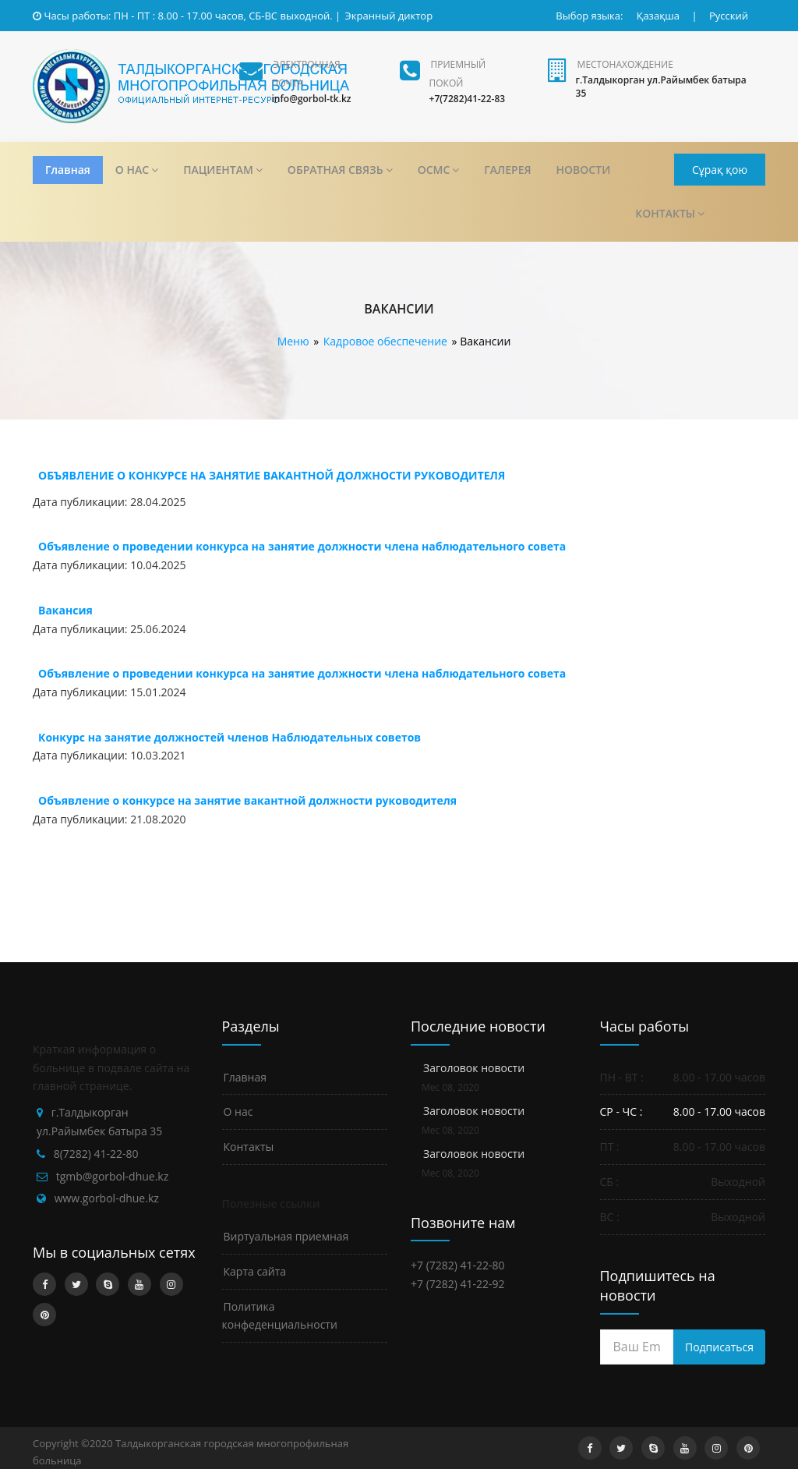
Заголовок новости (473, 1067)
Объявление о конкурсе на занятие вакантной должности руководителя (247, 800)
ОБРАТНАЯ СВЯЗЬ (340, 169)
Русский (728, 16)
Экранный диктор (389, 16)
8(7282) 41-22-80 (96, 1153)
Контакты (249, 1146)
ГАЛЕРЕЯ (507, 169)
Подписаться (719, 1347)
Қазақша (658, 16)
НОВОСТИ (583, 169)
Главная (67, 169)
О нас (238, 1111)
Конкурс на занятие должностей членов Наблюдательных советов (229, 737)
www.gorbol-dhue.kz (107, 1198)
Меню (293, 341)
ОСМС (439, 169)
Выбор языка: (589, 16)
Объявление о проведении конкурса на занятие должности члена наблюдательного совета (302, 546)
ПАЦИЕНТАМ (223, 169)
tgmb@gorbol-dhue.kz (112, 1176)
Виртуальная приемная (286, 1236)
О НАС (136, 169)
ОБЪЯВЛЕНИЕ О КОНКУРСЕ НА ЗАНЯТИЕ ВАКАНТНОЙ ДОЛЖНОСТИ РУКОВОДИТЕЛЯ (271, 475)
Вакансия (65, 610)
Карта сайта (255, 1271)
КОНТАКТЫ (669, 213)
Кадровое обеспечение (385, 341)
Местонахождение (625, 64)
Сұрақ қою (719, 169)
